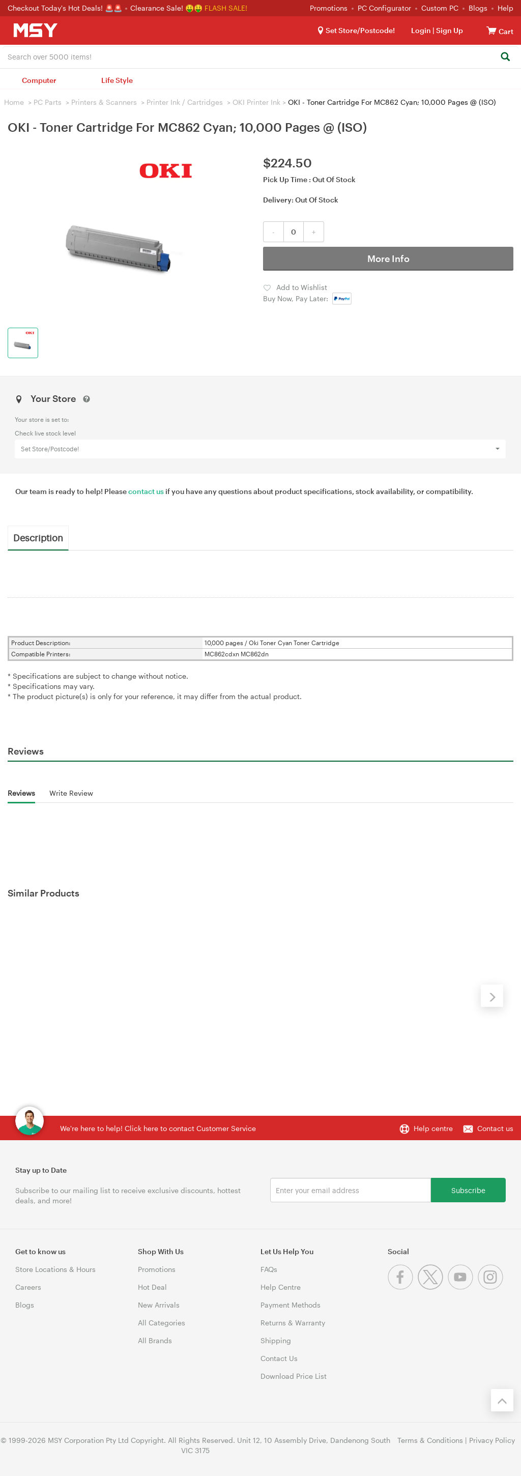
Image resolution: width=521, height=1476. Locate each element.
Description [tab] (38, 537)
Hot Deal (152, 1287)
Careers (28, 1287)
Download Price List (293, 1376)
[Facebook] (403, 1287)
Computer (39, 80)
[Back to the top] (502, 1400)
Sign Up (449, 30)
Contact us (495, 1128)
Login (421, 30)
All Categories (161, 1322)
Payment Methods (290, 1304)
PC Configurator (384, 8)
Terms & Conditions (430, 1440)
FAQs (268, 1269)
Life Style (117, 80)
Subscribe (468, 1190)
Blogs (478, 8)
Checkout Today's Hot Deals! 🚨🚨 (66, 8)
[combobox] (260, 56)
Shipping (275, 1340)
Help (505, 8)
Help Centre (280, 1287)
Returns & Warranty (292, 1322)
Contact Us (279, 1358)
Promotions (329, 8)
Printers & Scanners (104, 102)
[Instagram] (492, 1287)
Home (14, 102)
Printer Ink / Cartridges (185, 102)
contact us (146, 491)
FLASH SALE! (226, 8)
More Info (388, 258)
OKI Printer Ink (256, 102)
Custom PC (439, 8)
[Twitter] (433, 1287)
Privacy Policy (492, 1440)
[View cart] (491, 30)
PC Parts (48, 102)
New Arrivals (159, 1304)
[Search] (505, 57)
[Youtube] (463, 1287)
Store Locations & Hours (55, 1269)
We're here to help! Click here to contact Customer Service (158, 1128)
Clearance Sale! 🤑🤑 (166, 8)
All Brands (155, 1340)
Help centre (433, 1128)
